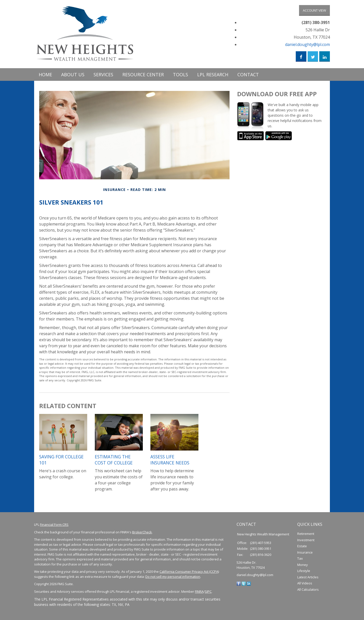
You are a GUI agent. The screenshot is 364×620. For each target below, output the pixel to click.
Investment (305, 541)
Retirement (305, 535)
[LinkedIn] (249, 585)
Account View (314, 10)
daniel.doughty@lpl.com (307, 45)
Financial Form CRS (54, 526)
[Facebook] (239, 585)
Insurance (305, 554)
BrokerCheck (142, 534)
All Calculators (308, 591)
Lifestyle (303, 572)
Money (302, 566)
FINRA (199, 593)
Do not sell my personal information (172, 578)
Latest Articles (307, 579)
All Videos (304, 585)
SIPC (208, 593)
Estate (302, 547)
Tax (300, 560)
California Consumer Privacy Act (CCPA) (189, 573)
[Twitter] (244, 585)
